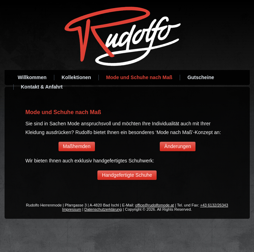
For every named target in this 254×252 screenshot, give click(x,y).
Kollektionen (76, 77)
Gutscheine (200, 77)
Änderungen (177, 146)
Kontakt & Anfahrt (42, 87)
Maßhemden (77, 146)
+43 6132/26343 (214, 205)
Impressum (71, 209)
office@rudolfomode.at (154, 205)
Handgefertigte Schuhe (127, 175)
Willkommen (32, 77)
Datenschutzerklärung (103, 209)
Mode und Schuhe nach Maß (139, 77)
